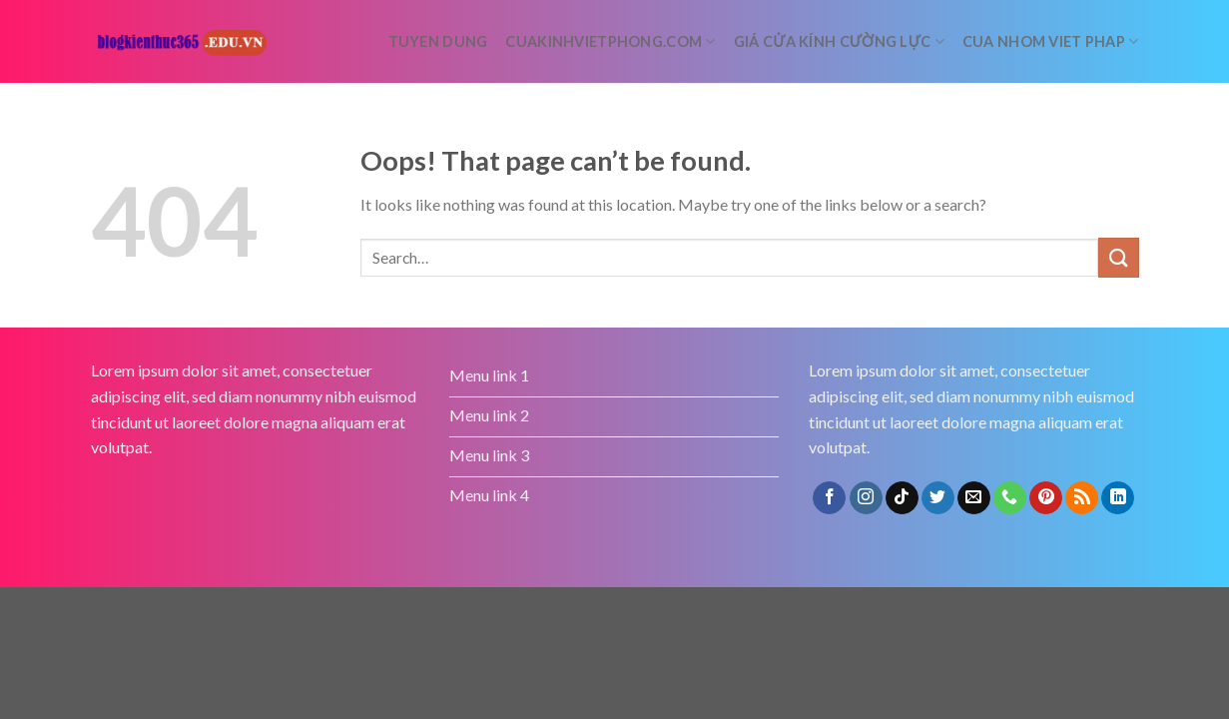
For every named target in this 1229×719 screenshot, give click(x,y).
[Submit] (1118, 257)
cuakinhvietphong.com (610, 41)
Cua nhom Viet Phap (1050, 41)
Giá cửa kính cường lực (839, 41)
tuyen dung (438, 41)
